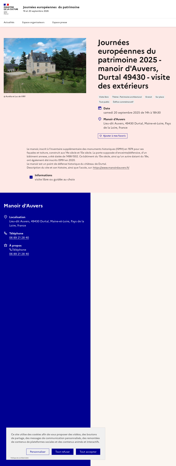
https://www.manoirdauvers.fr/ (111, 167)
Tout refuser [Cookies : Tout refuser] (62, 452)
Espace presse (59, 22)
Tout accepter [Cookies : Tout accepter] (88, 452)
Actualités (9, 22)
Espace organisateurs (33, 22)
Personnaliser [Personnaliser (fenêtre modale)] (37, 452)
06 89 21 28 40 (19, 237)
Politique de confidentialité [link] (19, 458)
